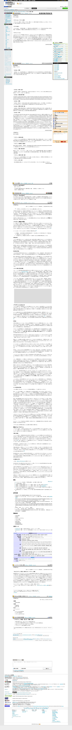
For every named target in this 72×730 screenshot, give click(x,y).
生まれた (26, 34)
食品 (6, 44)
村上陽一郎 (39, 545)
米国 (33, 28)
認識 (34, 38)
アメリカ (33, 558)
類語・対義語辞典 (10, 0)
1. (13, 114)
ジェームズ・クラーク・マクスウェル (43, 471)
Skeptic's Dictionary (27, 528)
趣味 (6, 40)
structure (49, 120)
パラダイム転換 (38, 34)
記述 (24, 574)
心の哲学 (28, 555)
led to (41, 145)
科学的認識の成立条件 (18, 524)
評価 (44, 151)
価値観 (38, 39)
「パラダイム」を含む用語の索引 (19, 670)
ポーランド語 (17, 611)
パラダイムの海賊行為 (57, 77)
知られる (31, 28)
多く (36, 121)
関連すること (48, 109)
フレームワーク (22, 150)
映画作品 (24, 11)
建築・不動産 (8, 34)
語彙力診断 (7, 82)
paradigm (16, 16)
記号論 (26, 555)
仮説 (22, 549)
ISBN (42, 484)
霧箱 (40, 361)
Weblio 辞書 (63, 0)
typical (20, 96)
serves (35, 118)
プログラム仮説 (17, 519)
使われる (44, 39)
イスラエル (29, 558)
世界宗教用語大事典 (17, 193)
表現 (24, 108)
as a (37, 118)
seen (16, 121)
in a (40, 99)
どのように (43, 34)
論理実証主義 (43, 254)
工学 (6, 33)
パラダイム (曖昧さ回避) (58, 56)
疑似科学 (45, 534)
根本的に (25, 158)
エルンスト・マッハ (39, 541)
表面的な (22, 574)
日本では (29, 38)
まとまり (41, 574)
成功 (14, 119)
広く (33, 120)
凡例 (32, 183)
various (18, 126)
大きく (26, 109)
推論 (26, 549)
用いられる (25, 74)
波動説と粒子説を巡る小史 (21, 461)
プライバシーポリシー (15, 714)
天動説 (49, 37)
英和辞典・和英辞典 (55, 712)
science (38, 145)
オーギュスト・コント (43, 245)
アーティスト (37, 127)
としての (36, 196)
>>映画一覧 (50, 640)
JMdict (19, 706)
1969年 (14, 317)
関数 (40, 580)
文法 (19, 574)
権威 (30, 199)
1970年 (40, 214)
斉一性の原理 (30, 536)
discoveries (45, 145)
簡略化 (50, 150)
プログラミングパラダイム (25, 573)
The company (28, 118)
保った (33, 199)
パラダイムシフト (32, 34)
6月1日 (49, 163)
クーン (39, 28)
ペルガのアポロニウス (37, 453)
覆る (40, 38)
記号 (5, 75)
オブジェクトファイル (47, 578)
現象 (40, 150)
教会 (21, 199)
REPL (18, 580)
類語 (14, 150)
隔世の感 (56, 118)
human (43, 125)
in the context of (40, 96)
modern (14, 125)
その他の (32, 580)
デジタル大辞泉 (17, 183)
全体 (35, 39)
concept (35, 119)
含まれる (46, 126)
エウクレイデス (36, 455)
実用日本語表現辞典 (17, 63)
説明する (45, 150)
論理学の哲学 (39, 555)
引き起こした (36, 124)
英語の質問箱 (8, 81)
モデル (32, 29)
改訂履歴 (42, 689)
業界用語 (7, 27)
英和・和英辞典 (16, 0)
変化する (22, 37)
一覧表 (22, 189)
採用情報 (43, 712)
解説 (34, 571)
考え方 (49, 35)
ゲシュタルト (41, 346)
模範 (19, 212)
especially (35, 96)
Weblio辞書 (14, 686)
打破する (18, 621)
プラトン (40, 436)
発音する (47, 91)
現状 (16, 621)
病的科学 (42, 534)
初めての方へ (62, 6)
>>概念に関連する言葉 (46, 635)
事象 (43, 73)
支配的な (29, 139)
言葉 (17, 39)
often (14, 121)
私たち (16, 124)
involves (51, 125)
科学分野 (16, 146)
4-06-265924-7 (45, 484)
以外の (48, 34)
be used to (24, 99)
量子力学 (24, 476)
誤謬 (40, 549)
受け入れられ (18, 73)
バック (26, 199)
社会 (33, 39)
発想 (20, 40)
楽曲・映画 (56, 46)
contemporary (29, 127)
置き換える (23, 141)
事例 (33, 110)
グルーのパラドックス (36, 536)
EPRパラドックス (40, 554)
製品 (14, 11)
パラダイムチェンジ (44, 40)
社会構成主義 (29, 540)
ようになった (19, 35)
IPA (28, 91)
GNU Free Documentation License (28, 683)
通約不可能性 (17, 521)
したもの (26, 23)
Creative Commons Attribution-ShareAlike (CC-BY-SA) (26, 688)
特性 (27, 579)
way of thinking (37, 99)
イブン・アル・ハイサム (31, 466)
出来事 (30, 158)
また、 (35, 73)
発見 (17, 158)
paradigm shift (29, 108)
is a (17, 96)
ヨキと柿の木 (56, 58)
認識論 (23, 555)
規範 (31, 188)
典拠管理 (32, 557)
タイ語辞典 (53, 718)
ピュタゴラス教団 (39, 435)
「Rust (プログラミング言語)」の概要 (43, 585)
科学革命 (15, 241)
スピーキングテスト (9, 83)
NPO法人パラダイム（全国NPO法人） (9, 9)
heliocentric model (18, 114)
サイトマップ (14, 715)
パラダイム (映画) (57, 54)
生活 (6, 38)
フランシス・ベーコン (25, 541)
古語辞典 (29, 0)
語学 (16, 189)
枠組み (27, 73)
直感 (17, 382)
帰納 (18, 536)
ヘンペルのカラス (24, 536)
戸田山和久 (43, 545)
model (28, 96)
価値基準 (16, 37)
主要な (18, 115)
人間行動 (25, 126)
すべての (19, 622)
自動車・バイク (8, 31)
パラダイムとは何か (57, 76)
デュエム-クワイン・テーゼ (39, 537)
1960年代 (16, 256)
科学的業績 (18, 29)
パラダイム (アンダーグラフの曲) (59, 78)
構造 (33, 121)
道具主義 (32, 540)
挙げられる (41, 37)
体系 (40, 196)
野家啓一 (17, 484)
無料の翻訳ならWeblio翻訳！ (21, 3)
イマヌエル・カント (32, 541)
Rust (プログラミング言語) (18, 571)
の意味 (44, 574)
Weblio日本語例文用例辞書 (19, 617)
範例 (35, 199)
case (40, 108)
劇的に (20, 37)
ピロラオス (44, 435)
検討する (41, 126)
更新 (51, 44)
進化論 (50, 115)
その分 (49, 139)
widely (47, 119)
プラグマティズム (33, 555)
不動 (39, 35)
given (42, 99)
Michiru (56, 117)
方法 (26, 124)
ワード (20, 34)
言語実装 (14, 573)
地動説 (21, 38)
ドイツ (26, 558)
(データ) (23, 558)
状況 (45, 73)
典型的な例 (31, 104)
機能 (45, 579)
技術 (28, 125)
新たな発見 (29, 146)
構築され (23, 29)
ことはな (33, 577)
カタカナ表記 (23, 23)
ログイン (58, 0)
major (31, 114)
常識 (38, 38)
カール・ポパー (34, 307)
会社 (50, 118)
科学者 (36, 28)
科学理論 (18, 314)
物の (22, 188)
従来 (19, 158)
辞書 (5, 0)
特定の (30, 35)
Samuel (45, 28)
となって (27, 119)
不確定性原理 (42, 476)
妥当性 (35, 549)
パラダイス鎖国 (56, 69)
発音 (19, 91)
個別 (16, 40)
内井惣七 (35, 545)
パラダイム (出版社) (57, 52)
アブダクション (34, 551)
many (23, 121)
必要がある (41, 622)
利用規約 (13, 713)
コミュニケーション (21, 124)
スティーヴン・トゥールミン (26, 544)
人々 (18, 196)
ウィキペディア (17, 202)
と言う (35, 141)
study (40, 125)
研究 (28, 126)
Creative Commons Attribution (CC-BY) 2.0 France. (24, 692)
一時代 (16, 196)
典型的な (50, 73)
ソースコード (26, 577)
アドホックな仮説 (25, 551)
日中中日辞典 (20, 0)
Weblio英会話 (8, 80)
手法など (37, 139)
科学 (46, 34)
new (42, 145)
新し (36, 188)
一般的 (26, 92)
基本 (49, 151)
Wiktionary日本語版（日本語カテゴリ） (21, 596)
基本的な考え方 (18, 109)
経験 (24, 549)
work (16, 127)
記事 (24, 571)
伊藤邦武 (16, 496)
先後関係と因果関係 (25, 554)
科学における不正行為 (33, 534)
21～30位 (62, 112)
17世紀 (49, 240)
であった (26, 115)
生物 (6, 43)
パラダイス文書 (56, 64)
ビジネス (7, 26)
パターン (14, 74)
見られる (46, 121)
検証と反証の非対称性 (46, 551)
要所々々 (37, 577)
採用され (35, 120)
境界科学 (39, 534)
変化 (36, 38)
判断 (42, 151)
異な (31, 622)
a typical (30, 99)
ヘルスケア (7, 39)
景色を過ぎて (31, 639)
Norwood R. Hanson (25, 271)
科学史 (45, 196)
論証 (32, 549)
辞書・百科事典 (46, 708)
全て (5, 25)
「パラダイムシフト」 (30, 141)
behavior (46, 125)
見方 (22, 196)
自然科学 (22, 245)
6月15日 (49, 130)
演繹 (29, 551)
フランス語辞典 (54, 716)
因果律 (36, 554)
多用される (15, 35)
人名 (6, 45)
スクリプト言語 (35, 579)
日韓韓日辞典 (25, 0)
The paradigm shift (30, 145)
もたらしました (36, 146)
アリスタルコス (40, 437)
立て (38, 622)
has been (44, 119)
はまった (28, 622)
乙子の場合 (56, 59)
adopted (49, 119)
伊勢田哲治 (47, 545)
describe (27, 99)
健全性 (38, 549)
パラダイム (23, 537)
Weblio (13, 689)
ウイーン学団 (38, 254)
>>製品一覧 (40, 640)
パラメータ (46, 580)
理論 (14, 29)
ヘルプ (67, 0)
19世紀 (23, 246)
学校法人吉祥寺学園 (58, 126)
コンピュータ (8, 28)
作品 (40, 127)
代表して (17, 129)
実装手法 (33, 573)
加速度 (15, 337)
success (32, 118)
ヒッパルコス (49, 453)
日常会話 (38, 73)
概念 (28, 110)
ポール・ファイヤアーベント (43, 544)
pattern (25, 96)
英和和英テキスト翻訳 (18, 660)
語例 (24, 145)
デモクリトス (17, 464)
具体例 (36, 37)
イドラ (41, 536)
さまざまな (29, 120)
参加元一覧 (66, 6)
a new (22, 127)
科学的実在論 (24, 540)
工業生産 (16, 118)
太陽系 (46, 114)
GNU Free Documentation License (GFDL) (41, 688)
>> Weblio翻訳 (65, 131)
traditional (44, 120)
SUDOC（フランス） (22, 560)
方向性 (24, 140)
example (22, 96)
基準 (27, 150)
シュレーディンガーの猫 (48, 554)
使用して (22, 577)
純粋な (42, 573)
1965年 (25, 312)
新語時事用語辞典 (17, 13)
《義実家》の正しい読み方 (59, 123)
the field (44, 115)
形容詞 (14, 110)
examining (15, 126)
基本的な (21, 140)
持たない (28, 580)
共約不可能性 (17, 515)
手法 (17, 573)
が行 (17, 140)
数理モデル (46, 549)
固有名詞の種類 (11, 11)
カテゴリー (33, 202)
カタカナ (31, 91)
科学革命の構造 (22, 28)
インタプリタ (42, 579)
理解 (42, 150)
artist (14, 127)
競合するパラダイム (57, 44)
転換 (21, 40)
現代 (27, 125)
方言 (6, 46)
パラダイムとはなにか (57, 75)
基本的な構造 (34, 151)
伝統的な (29, 121)
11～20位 (58, 112)
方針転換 (24, 40)
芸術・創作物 (18, 11)
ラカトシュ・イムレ (35, 544)
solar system (26, 114)
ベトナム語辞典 (54, 719)
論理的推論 (29, 549)
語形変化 (19, 189)
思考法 (26, 29)
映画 (21, 11)
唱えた (51, 28)
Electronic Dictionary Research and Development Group (41, 706)
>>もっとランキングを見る (63, 129)
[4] (13, 318)
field (47, 96)
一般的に (14, 73)
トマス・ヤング (42, 470)
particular (44, 96)
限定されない (38, 573)
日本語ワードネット (15, 702)
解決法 (29, 29)
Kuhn (47, 28)
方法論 (24, 73)
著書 (28, 28)
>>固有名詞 (36, 640)
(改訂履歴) (44, 686)
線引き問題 (23, 534)
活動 (26, 104)
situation (45, 99)
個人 (32, 38)
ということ (23, 38)
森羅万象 (56, 115)
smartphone (44, 124)
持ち (17, 104)
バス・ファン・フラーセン (29, 545)
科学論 (42, 29)
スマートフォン (22, 125)
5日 (49, 44)
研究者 (47, 196)
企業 (18, 119)
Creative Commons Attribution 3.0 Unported (23, 694)
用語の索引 (26, 13)
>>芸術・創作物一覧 (45, 640)
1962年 (30, 212)
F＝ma (32, 334)
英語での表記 (15, 145)
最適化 (41, 578)
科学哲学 (28, 240)
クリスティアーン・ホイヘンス (43, 469)
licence (62, 706)
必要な (40, 577)
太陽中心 (43, 114)
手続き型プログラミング (30, 574)
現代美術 (44, 127)
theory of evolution (34, 115)
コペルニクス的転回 (31, 37)
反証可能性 (27, 534)
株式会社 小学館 (14, 680)
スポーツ (34, 708)
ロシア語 (16, 612)
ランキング (30, 13)
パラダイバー (56, 70)
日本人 (44, 91)
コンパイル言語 (20, 579)
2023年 (46, 130)
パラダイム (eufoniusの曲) (58, 48)
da (23, 91)
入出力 (43, 580)
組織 (18, 40)
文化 (6, 37)
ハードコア (32, 537)
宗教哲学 (43, 555)
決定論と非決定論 (31, 554)
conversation (17, 99)
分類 (26, 110)
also (21, 99)
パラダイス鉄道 (56, 67)
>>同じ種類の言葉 (39, 635)
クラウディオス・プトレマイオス (24, 454)
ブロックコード (36, 574)
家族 (31, 121)
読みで (34, 91)
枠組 (34, 196)
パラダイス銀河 (56, 68)
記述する (30, 577)
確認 (55, 120)
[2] (36, 230)
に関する (32, 624)
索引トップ (22, 13)
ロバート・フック (34, 469)
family (47, 120)
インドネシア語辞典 (55, 717)
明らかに (35, 29)
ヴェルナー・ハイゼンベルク (35, 476)
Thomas (42, 28)
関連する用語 (20, 108)
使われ (20, 39)
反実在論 (36, 540)
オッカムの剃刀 (40, 551)
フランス (20, 558)
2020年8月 (47, 44)
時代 (32, 35)
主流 (47, 35)
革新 (32, 146)
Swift (48, 579)
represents (19, 127)
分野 (50, 34)
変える (28, 158)
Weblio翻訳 (53, 713)
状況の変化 (39, 140)
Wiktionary (50, 596)
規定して (30, 196)
